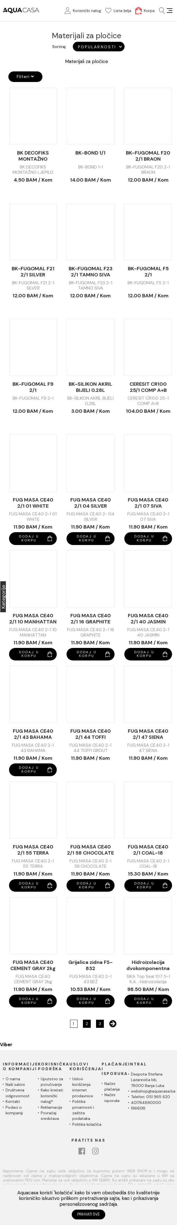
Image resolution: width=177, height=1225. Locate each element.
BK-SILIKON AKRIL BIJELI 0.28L (90, 387)
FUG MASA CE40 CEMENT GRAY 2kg (33, 965)
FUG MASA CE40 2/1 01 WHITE (33, 503)
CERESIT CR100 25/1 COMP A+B (148, 387)
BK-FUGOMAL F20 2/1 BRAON (148, 156)
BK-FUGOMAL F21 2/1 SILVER (33, 272)
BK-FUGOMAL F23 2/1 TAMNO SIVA (91, 272)
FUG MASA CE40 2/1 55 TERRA (33, 850)
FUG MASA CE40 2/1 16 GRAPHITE (90, 618)
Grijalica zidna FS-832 (90, 965)
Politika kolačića (86, 1124)
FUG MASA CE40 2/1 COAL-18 (148, 850)
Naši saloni (15, 1084)
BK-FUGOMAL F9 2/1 (33, 387)
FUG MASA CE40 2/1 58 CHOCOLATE (90, 850)
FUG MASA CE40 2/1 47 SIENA (148, 734)
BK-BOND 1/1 (90, 153)
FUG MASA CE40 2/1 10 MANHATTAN (33, 618)
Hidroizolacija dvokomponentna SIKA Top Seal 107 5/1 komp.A (148, 965)
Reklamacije (51, 1107)
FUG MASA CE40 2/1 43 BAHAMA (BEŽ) (33, 734)
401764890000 (146, 1102)
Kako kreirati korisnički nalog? (52, 1095)
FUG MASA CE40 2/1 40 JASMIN (148, 618)
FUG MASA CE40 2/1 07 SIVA (148, 503)
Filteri (25, 76)
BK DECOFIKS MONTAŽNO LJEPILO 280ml (33, 156)
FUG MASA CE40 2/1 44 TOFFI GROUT (90, 734)
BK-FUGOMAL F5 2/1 (148, 272)
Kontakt (13, 1101)
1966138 (138, 1108)
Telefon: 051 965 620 (150, 1096)
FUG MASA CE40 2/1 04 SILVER (90, 503)
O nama (13, 1078)
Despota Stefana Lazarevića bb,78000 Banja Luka (147, 1080)
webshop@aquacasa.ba (153, 1091)
